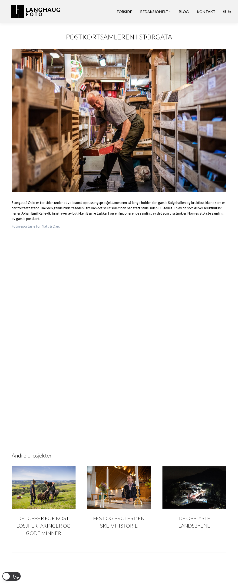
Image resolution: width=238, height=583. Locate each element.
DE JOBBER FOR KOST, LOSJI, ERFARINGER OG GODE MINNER (44, 525)
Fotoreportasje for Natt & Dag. (36, 226)
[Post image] (44, 487)
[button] (11, 576)
